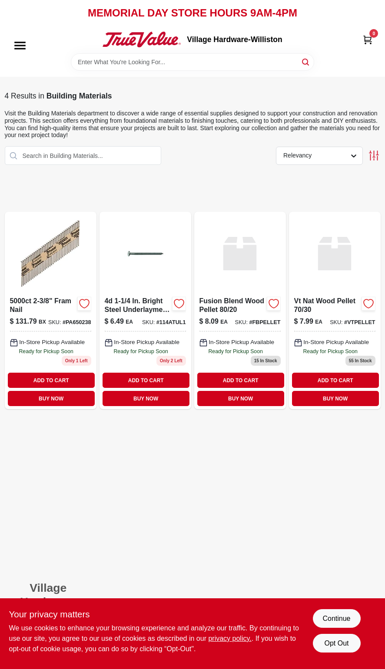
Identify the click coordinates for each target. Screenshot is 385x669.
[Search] (306, 61)
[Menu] (20, 45)
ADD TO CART (51, 380)
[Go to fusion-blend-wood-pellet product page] (240, 310)
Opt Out (336, 643)
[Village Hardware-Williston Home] (142, 39)
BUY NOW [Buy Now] (51, 399)
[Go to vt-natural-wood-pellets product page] (335, 310)
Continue (336, 618)
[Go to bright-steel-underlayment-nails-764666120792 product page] (145, 310)
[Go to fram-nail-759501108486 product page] (50, 310)
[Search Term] (192, 62)
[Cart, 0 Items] (367, 39)
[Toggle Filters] (374, 156)
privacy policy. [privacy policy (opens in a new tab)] (229, 638)
